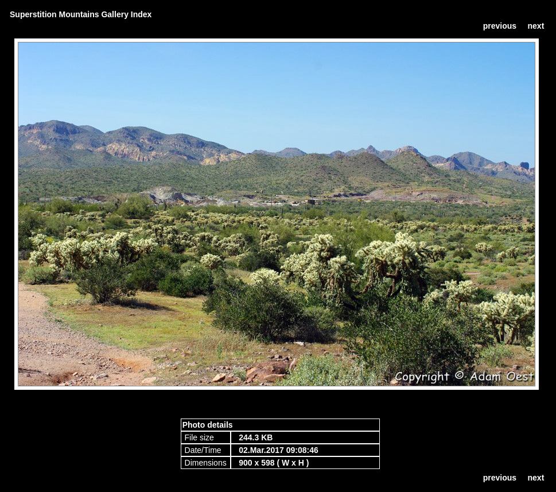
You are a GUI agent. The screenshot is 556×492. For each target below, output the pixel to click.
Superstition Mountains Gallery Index (80, 14)
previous (499, 25)
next (536, 25)
